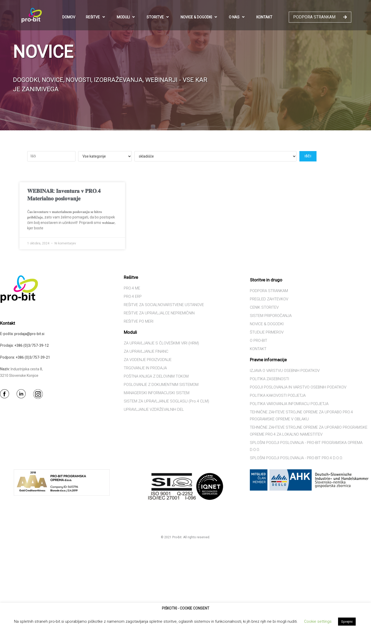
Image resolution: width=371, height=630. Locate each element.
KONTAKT (264, 17)
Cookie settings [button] (318, 621)
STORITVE (158, 17)
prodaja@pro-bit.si (29, 334)
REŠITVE (96, 17)
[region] (185, 65)
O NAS (237, 17)
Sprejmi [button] (347, 622)
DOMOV (68, 17)
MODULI (126, 17)
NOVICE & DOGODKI (199, 17)
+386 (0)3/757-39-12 (31, 345)
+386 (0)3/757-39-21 (33, 357)
